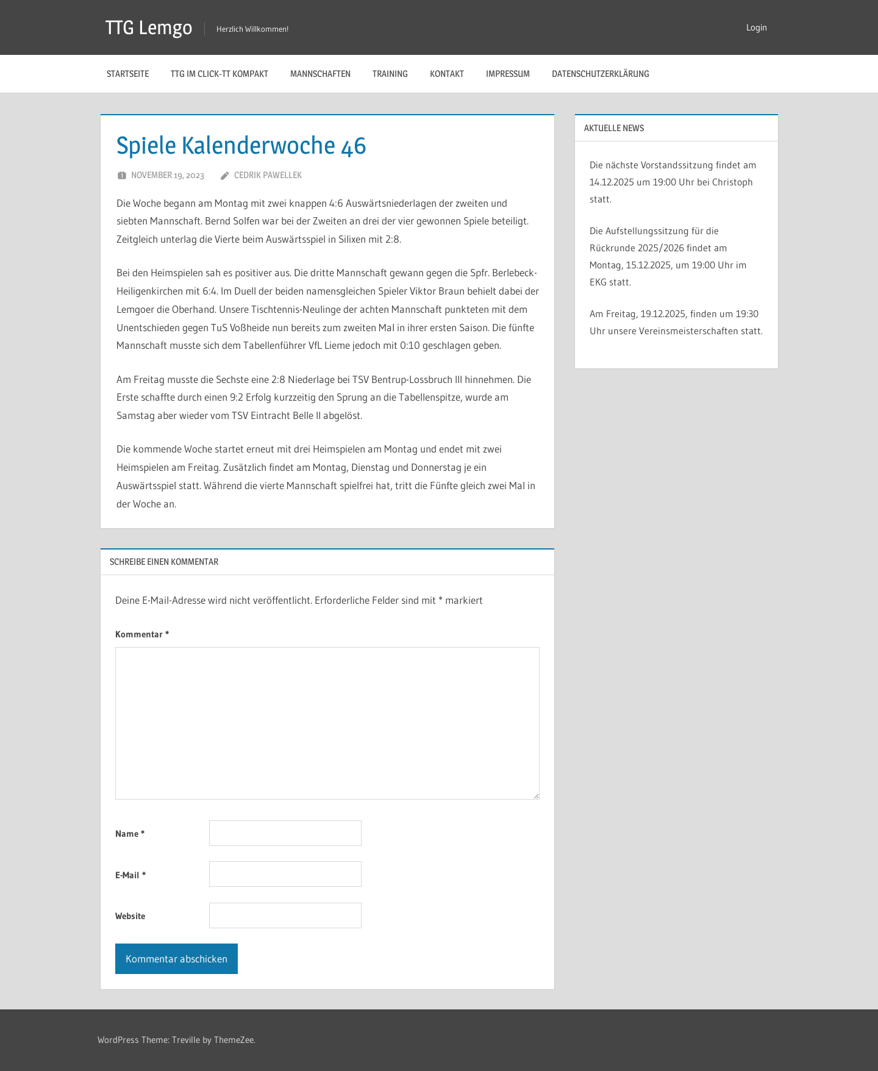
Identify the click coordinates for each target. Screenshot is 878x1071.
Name (130, 833)
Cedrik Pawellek (268, 175)
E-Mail (130, 875)
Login (756, 27)
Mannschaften (320, 73)
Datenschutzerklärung (600, 73)
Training (390, 73)
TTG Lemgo (149, 27)
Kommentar (142, 634)
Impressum (508, 73)
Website (130, 916)
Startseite (128, 73)
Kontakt (447, 73)
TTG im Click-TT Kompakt (219, 73)
